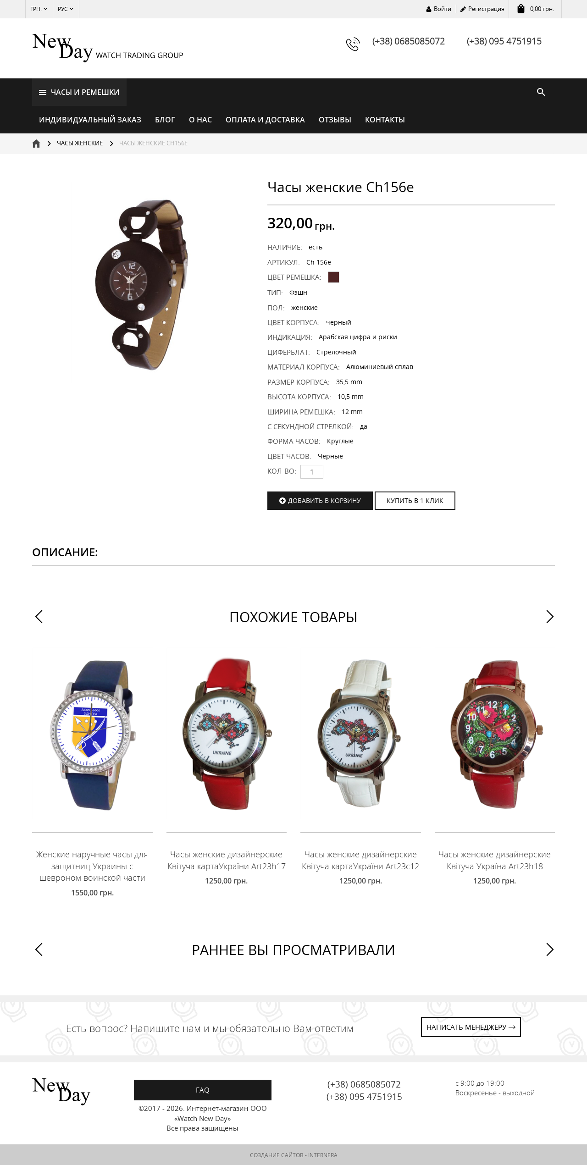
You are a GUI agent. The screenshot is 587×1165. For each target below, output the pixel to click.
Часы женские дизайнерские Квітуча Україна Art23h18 (494, 859)
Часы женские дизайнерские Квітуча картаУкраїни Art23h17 (226, 859)
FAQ (203, 1088)
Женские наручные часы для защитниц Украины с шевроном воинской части (92, 865)
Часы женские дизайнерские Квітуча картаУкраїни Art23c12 (360, 859)
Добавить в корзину (324, 499)
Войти (442, 9)
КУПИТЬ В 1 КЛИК (415, 499)
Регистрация (486, 9)
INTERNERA (323, 1154)
